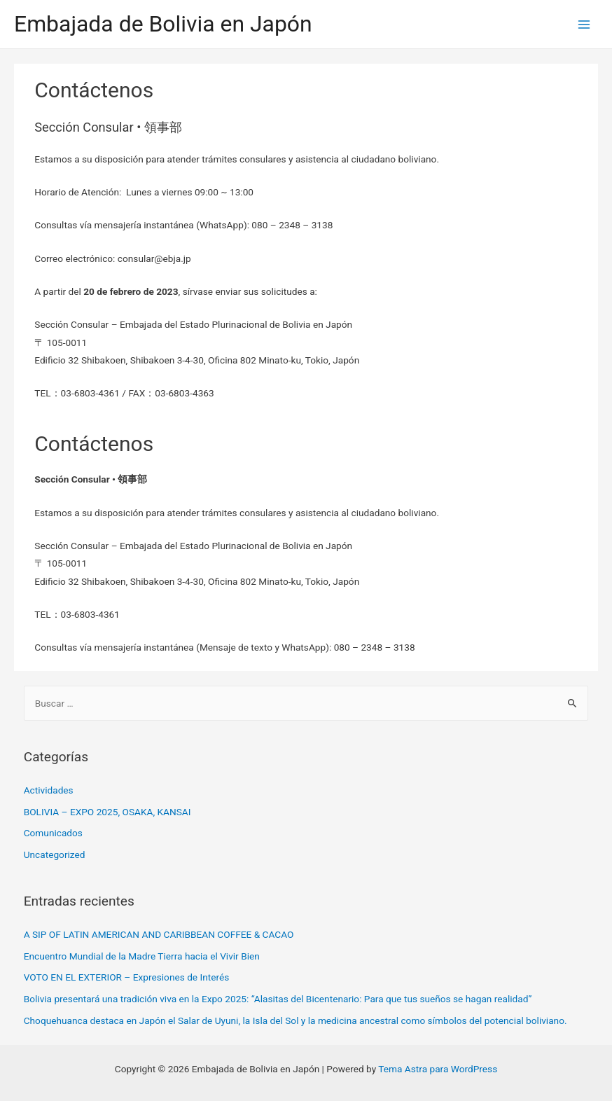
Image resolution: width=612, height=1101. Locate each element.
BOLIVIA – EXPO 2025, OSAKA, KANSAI (107, 811)
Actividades (49, 790)
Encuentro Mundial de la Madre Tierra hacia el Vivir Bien (142, 956)
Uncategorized (54, 854)
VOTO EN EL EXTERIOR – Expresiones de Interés (127, 977)
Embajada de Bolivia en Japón (163, 24)
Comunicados (53, 832)
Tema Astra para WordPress (437, 1068)
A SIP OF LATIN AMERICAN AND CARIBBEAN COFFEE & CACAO (159, 934)
